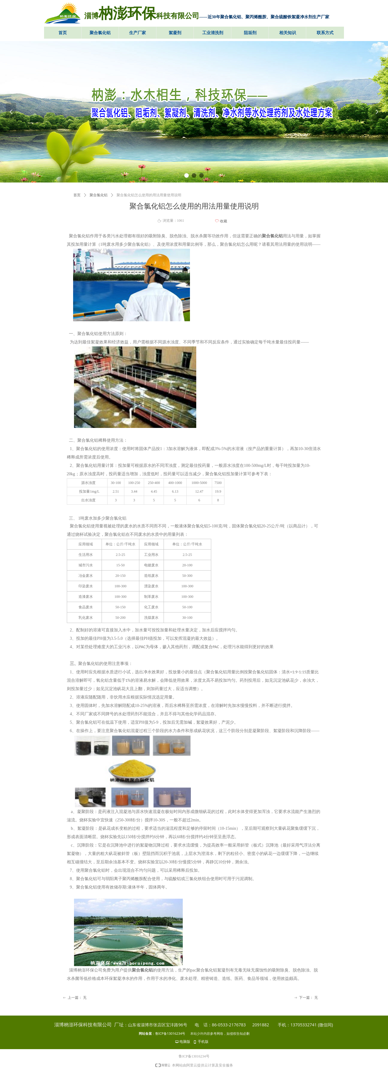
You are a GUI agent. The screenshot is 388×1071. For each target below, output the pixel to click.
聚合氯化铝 (99, 195)
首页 (77, 195)
